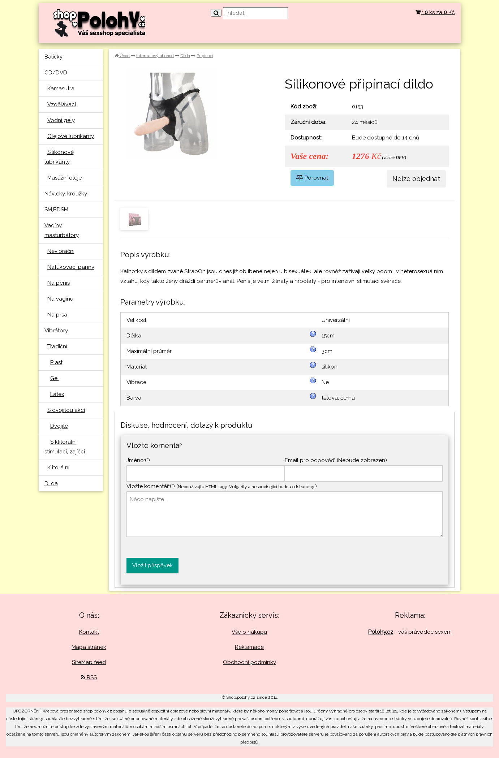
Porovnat (312, 178)
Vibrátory (56, 330)
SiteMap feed (89, 662)
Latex (57, 394)
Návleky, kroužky (65, 193)
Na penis (58, 283)
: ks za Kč (435, 12)
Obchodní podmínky (249, 662)
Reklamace (249, 647)
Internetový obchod (155, 55)
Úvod (122, 55)
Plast (56, 362)
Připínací (205, 55)
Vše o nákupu (249, 632)
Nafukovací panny (70, 267)
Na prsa (57, 314)
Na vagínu (60, 299)
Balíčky (53, 56)
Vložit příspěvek (152, 565)
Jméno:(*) (138, 460)
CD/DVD (55, 72)
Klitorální (58, 467)
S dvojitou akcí (66, 410)
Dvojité (59, 426)
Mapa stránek (89, 647)
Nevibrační (60, 251)
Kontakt (89, 632)
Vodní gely (61, 120)
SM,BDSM (56, 209)
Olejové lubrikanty (70, 136)
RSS (89, 677)
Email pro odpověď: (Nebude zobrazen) (336, 460)
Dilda (51, 483)
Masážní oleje (64, 178)
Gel (54, 378)
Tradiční (57, 346)
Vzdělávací (61, 104)
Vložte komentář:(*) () (221, 486)
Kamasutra (60, 88)
